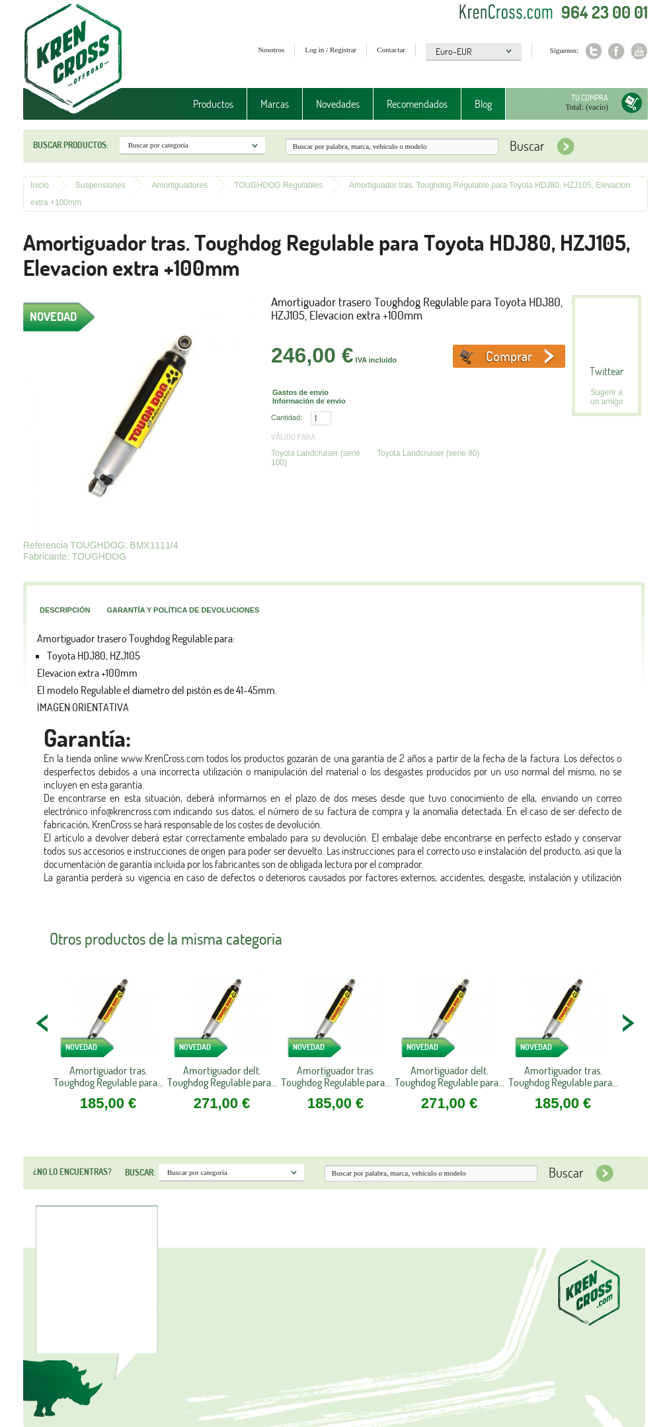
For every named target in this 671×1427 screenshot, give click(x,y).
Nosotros (271, 50)
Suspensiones (100, 185)
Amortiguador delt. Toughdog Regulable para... (222, 1076)
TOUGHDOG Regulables (278, 185)
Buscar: (140, 1172)
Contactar (391, 50)
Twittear (606, 371)
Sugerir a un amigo (606, 397)
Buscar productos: (70, 145)
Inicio (39, 185)
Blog (483, 103)
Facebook (616, 51)
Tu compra (589, 98)
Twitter (593, 51)
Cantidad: (286, 417)
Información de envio (309, 401)
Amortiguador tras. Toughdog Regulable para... (108, 1076)
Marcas (274, 103)
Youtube (639, 51)
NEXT (628, 1023)
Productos (213, 103)
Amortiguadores (179, 185)
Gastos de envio (300, 392)
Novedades (338, 103)
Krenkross (73, 59)
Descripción (65, 610)
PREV (43, 1023)
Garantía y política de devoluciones (182, 610)
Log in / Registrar (330, 50)
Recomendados (417, 103)
